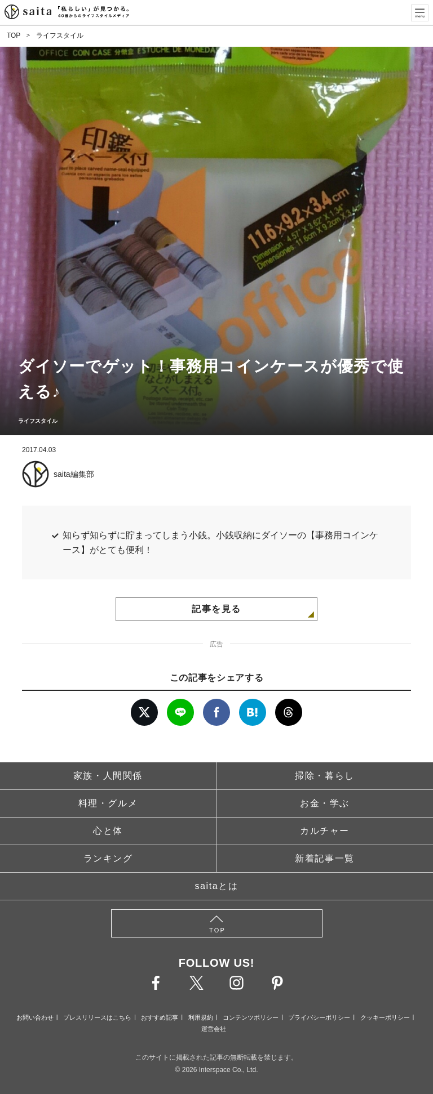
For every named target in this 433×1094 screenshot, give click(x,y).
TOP (13, 35)
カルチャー (325, 831)
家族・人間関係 (108, 775)
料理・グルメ (108, 803)
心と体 (108, 831)
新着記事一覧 (325, 858)
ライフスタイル (59, 35)
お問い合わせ (35, 1017)
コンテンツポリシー (251, 1017)
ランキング (108, 858)
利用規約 (200, 1017)
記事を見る (216, 609)
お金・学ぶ (325, 803)
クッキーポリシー (385, 1017)
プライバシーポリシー (319, 1017)
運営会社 (213, 1028)
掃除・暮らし (325, 775)
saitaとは (216, 886)
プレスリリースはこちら (97, 1017)
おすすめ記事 (159, 1017)
